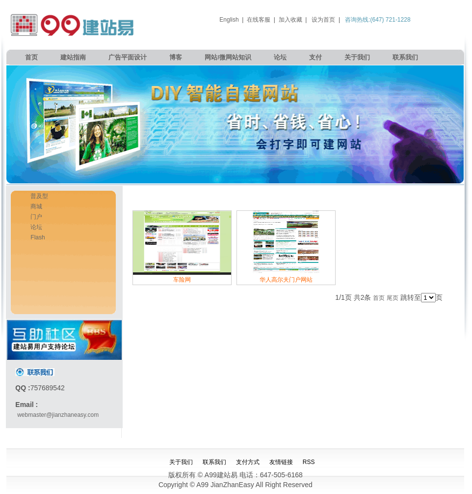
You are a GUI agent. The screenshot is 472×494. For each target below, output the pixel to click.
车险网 (182, 279)
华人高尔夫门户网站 (286, 279)
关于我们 (357, 57)
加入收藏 (290, 19)
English (228, 19)
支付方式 (248, 462)
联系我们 (405, 57)
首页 (31, 57)
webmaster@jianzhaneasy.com (58, 414)
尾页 (392, 297)
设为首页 (323, 19)
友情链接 (281, 462)
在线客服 (258, 19)
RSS (309, 462)
